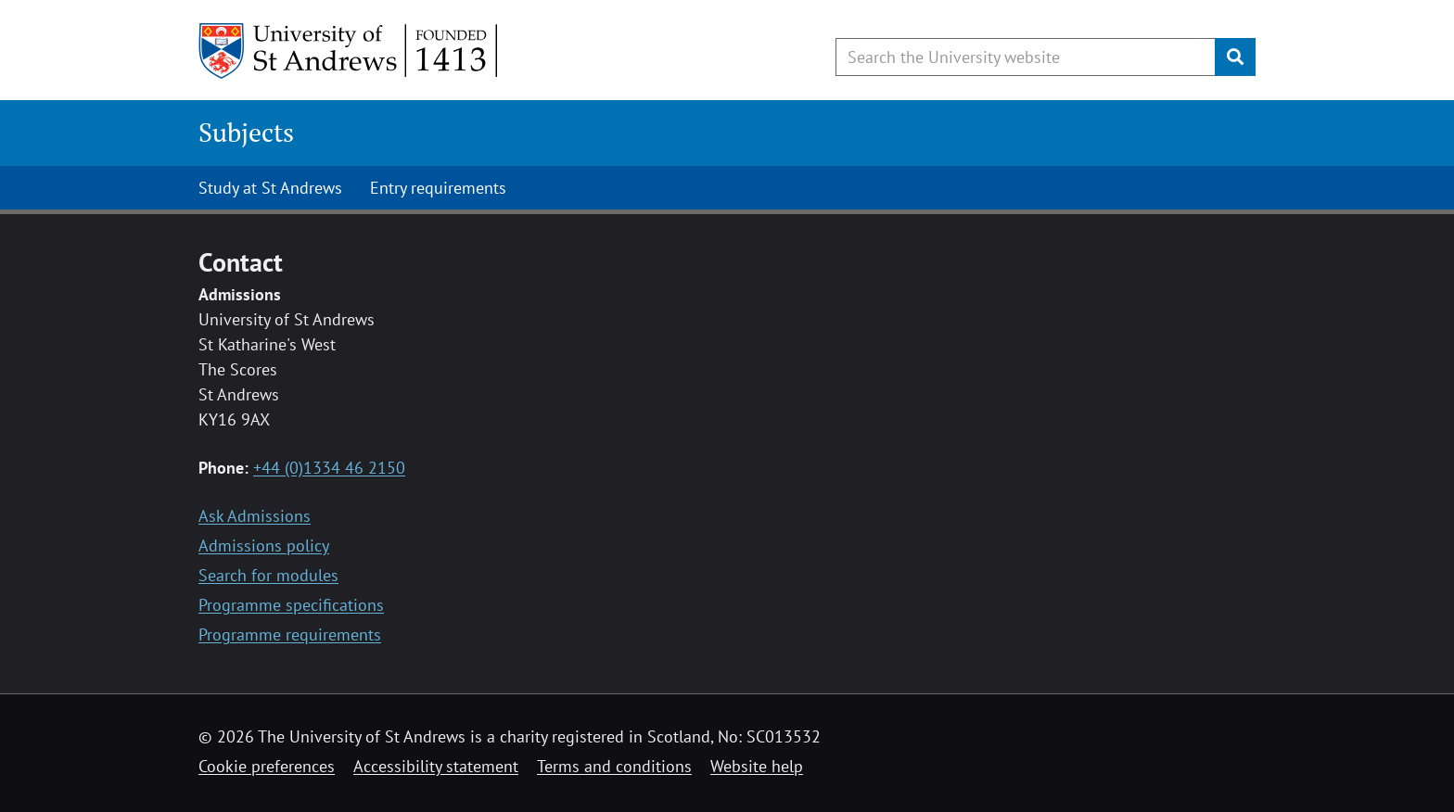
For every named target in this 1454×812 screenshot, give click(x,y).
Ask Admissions (254, 516)
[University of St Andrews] (349, 51)
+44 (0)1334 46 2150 (329, 467)
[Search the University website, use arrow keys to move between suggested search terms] (1025, 57)
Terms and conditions (614, 766)
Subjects (246, 132)
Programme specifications (291, 604)
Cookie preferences (266, 766)
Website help (756, 766)
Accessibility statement (435, 766)
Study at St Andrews (270, 187)
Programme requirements (289, 634)
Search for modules (268, 575)
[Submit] (1235, 57)
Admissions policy (263, 545)
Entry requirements (438, 187)
